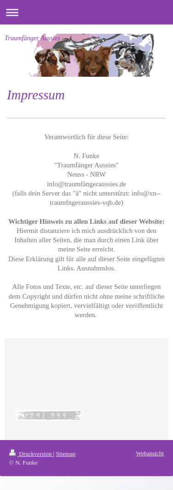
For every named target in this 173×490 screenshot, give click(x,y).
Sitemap (66, 453)
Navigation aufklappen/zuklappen (86, 12)
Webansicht (150, 453)
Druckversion (31, 453)
